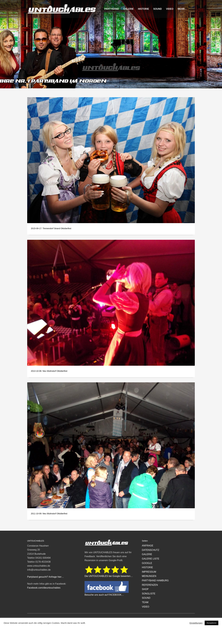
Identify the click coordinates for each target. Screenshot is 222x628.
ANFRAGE (147, 545)
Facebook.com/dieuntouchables (43, 587)
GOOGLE (147, 563)
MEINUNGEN (149, 576)
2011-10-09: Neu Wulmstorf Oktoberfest (49, 513)
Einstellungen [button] (196, 623)
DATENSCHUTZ (150, 550)
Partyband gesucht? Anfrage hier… (45, 577)
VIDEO (145, 606)
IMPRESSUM (149, 572)
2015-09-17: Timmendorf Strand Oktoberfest (51, 228)
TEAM (145, 602)
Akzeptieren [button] (211, 623)
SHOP (145, 589)
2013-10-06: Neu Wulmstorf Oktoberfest (49, 371)
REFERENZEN (150, 585)
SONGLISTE (148, 593)
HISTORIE (147, 567)
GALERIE (147, 554)
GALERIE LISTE (150, 558)
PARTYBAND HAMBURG (155, 580)
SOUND (146, 598)
